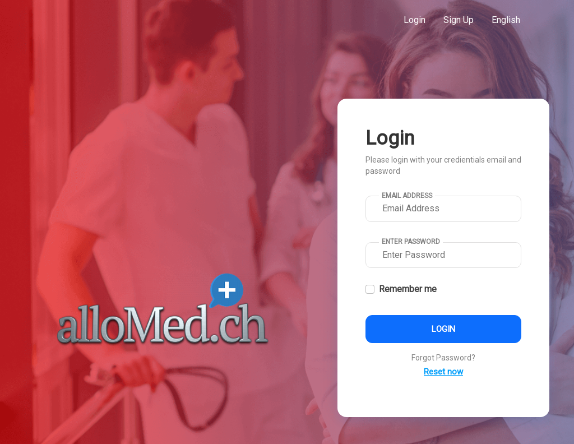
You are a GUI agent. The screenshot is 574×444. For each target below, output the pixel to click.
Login (414, 20)
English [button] (506, 20)
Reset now (443, 372)
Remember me (408, 289)
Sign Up (458, 20)
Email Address (407, 196)
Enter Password (411, 242)
